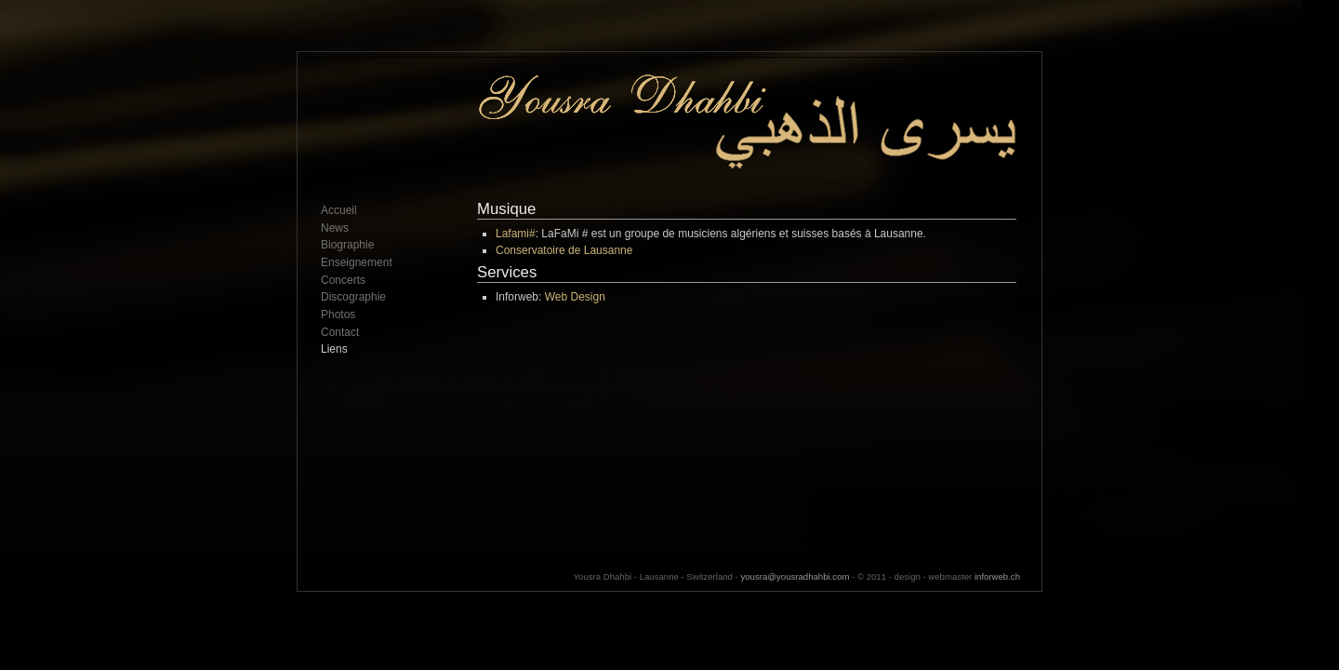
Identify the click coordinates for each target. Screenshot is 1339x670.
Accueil (339, 210)
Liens (334, 348)
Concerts (343, 280)
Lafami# (516, 233)
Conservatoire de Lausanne (564, 250)
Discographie (353, 296)
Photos (338, 314)
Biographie (347, 244)
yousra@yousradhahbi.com (794, 576)
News (335, 227)
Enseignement (356, 262)
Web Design (575, 296)
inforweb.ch (997, 576)
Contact (340, 332)
